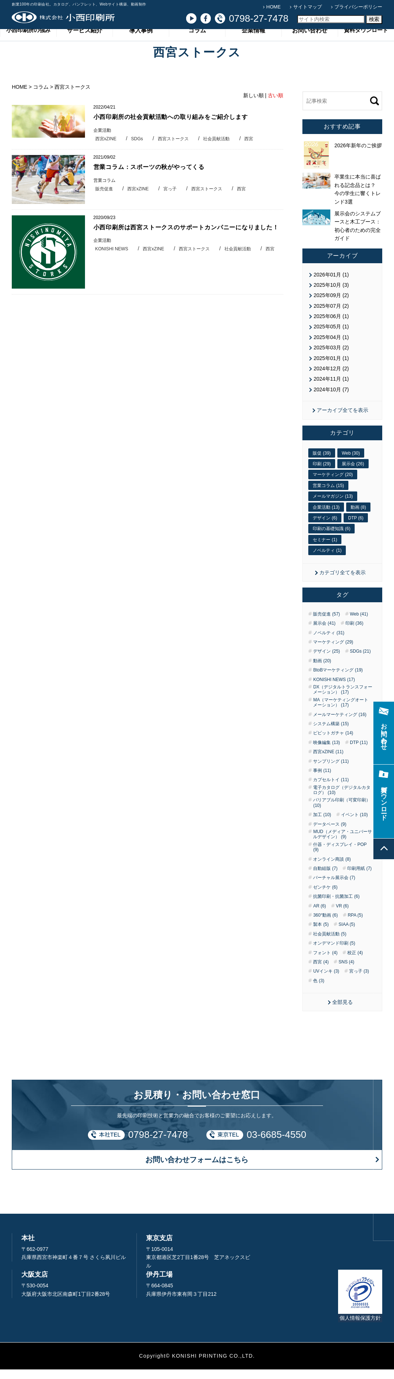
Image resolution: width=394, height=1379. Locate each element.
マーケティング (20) (333, 484)
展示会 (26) (353, 473)
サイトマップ (307, 7)
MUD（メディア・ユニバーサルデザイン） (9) (342, 844)
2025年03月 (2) (331, 357)
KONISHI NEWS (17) (334, 689)
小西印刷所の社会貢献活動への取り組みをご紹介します (175, 126)
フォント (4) (325, 962)
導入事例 (141, 43)
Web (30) (351, 462)
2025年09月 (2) (331, 305)
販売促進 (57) (326, 623)
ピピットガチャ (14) (333, 742)
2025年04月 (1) (331, 347)
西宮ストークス (177, 148)
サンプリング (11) (331, 770)
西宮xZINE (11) (328, 761)
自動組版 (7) (325, 878)
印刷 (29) (322, 473)
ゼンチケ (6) (325, 896)
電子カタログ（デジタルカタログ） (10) (341, 799)
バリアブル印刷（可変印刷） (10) (341, 812)
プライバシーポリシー (358, 7)
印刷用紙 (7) (359, 878)
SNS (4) (346, 971)
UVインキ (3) (326, 981)
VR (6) (342, 915)
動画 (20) (322, 670)
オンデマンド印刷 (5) (334, 953)
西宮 (256, 148)
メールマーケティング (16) (339, 724)
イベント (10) (354, 824)
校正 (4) (355, 962)
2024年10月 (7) (331, 399)
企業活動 (103, 140)
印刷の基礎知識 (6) (331, 538)
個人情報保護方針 (360, 1328)
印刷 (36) (354, 633)
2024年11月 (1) (331, 389)
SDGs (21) (360, 661)
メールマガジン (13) (333, 506)
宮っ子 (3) (359, 981)
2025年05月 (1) (331, 336)
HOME (273, 7)
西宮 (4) (321, 971)
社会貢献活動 (222, 148)
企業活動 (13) (326, 516)
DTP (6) (355, 527)
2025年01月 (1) (331, 368)
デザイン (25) (326, 661)
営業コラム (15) (328, 495)
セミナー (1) (325, 549)
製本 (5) (321, 934)
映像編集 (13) (326, 752)
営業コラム (105, 190)
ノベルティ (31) (328, 642)
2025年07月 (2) (331, 315)
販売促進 (104, 199)
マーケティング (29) (333, 652)
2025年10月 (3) (331, 294)
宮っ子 (173, 199)
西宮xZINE (106, 148)
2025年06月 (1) (331, 326)
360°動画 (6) (325, 925)
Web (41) (359, 623)
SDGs (139, 148)
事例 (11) (322, 780)
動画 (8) (358, 516)
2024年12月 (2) (331, 378)
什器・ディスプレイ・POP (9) (339, 856)
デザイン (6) (325, 527)
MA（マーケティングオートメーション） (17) (340, 712)
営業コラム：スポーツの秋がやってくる (152, 177)
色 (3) (318, 990)
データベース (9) (329, 833)
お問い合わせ (309, 43)
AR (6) (319, 915)
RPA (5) (355, 925)
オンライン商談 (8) (332, 868)
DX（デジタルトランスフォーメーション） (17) (342, 699)
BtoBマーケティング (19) (338, 680)
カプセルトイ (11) (331, 789)
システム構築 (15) (331, 733)
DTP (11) (359, 752)
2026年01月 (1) (331, 284)
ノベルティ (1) (327, 560)
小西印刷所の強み (28, 43)
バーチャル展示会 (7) (334, 887)
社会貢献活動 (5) (329, 943)
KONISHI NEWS (113, 269)
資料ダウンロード (366, 43)
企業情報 (253, 43)
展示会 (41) (324, 633)
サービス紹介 (84, 43)
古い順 (275, 105)
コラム (197, 43)
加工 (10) (322, 824)
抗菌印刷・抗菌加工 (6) (336, 906)
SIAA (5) (346, 934)
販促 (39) (322, 462)
